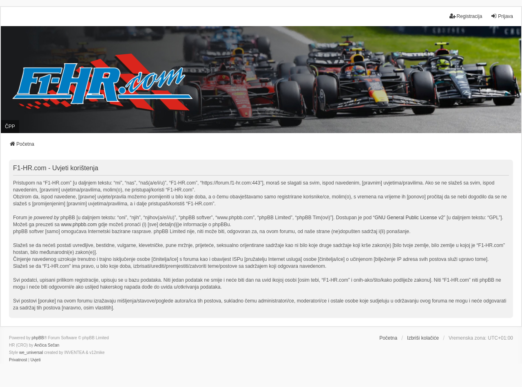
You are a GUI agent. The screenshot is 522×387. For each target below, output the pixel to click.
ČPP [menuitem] (10, 126)
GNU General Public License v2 (408, 217)
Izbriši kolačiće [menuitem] (423, 338)
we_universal (31, 352)
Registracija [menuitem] (465, 16)
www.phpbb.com (79, 224)
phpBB (38, 338)
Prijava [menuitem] (502, 16)
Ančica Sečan (46, 345)
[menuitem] (18, 360)
